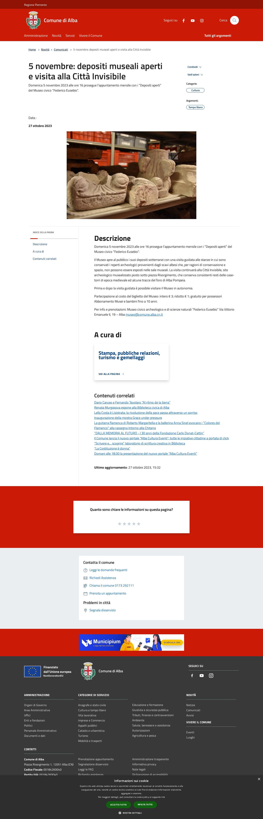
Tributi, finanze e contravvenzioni (153, 715)
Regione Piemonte (35, 5)
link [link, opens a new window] (163, 797)
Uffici (27, 715)
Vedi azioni (196, 75)
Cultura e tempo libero (92, 710)
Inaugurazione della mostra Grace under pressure (128, 417)
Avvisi (190, 715)
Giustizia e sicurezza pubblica (150, 710)
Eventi (190, 732)
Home (32, 49)
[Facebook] (182, 20)
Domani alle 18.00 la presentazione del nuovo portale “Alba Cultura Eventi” (145, 453)
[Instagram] (200, 20)
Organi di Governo (35, 705)
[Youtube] (191, 20)
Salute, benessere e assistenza (151, 725)
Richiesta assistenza (90, 774)
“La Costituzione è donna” (112, 448)
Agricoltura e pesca (144, 735)
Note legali (139, 769)
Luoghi (190, 737)
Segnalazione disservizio (93, 764)
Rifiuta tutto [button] (145, 804)
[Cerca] (234, 20)
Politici (28, 725)
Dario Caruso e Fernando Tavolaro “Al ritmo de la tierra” (132, 402)
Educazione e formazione (147, 705)
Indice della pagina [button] (43, 232)
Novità (45, 49)
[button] (131, 813)
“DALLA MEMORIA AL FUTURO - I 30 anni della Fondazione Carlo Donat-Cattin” (149, 433)
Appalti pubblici (87, 725)
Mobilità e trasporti (90, 741)
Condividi (195, 67)
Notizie (190, 705)
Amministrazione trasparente (150, 759)
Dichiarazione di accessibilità (150, 774)
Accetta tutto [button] (118, 804)
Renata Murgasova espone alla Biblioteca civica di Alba (131, 407)
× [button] (259, 779)
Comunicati (61, 49)
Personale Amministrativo (40, 730)
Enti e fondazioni (34, 720)
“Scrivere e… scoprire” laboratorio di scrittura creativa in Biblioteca (139, 443)
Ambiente (138, 720)
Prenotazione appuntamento (96, 759)
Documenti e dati (34, 736)
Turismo (83, 736)
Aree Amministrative (37, 710)
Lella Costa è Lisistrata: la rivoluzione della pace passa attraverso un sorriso (145, 412)
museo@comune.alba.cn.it (144, 314)
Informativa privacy (144, 764)
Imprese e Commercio (91, 720)
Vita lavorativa (87, 715)
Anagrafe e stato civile (92, 705)
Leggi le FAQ (86, 769)
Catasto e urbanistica (91, 730)
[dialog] (131, 797)
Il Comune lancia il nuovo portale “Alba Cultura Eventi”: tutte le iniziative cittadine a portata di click (161, 438)
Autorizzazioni (141, 730)
